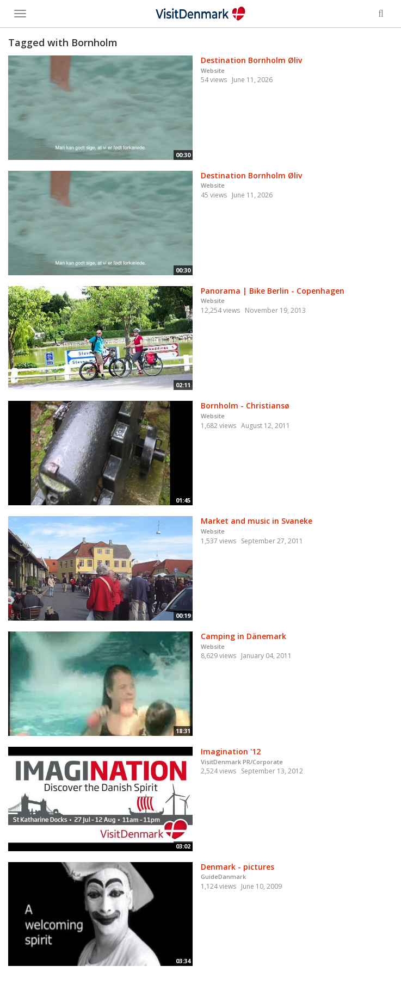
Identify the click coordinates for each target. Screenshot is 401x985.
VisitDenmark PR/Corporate (242, 762)
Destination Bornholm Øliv (251, 60)
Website (213, 70)
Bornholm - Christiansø (245, 405)
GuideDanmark (223, 876)
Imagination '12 (231, 751)
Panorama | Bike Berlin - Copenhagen (272, 291)
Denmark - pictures (237, 867)
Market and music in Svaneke (256, 521)
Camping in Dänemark (243, 636)
